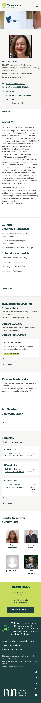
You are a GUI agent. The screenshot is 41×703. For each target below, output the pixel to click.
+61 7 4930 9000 (20, 603)
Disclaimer (14, 641)
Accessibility (24, 641)
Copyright (5, 641)
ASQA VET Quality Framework (12, 649)
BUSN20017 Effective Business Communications (14, 454)
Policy (32, 641)
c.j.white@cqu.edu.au (15, 83)
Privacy (4, 645)
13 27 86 (20, 595)
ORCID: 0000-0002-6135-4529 (18, 87)
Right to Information (16, 645)
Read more (9, 289)
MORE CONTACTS (20, 610)
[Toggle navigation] (37, 6)
